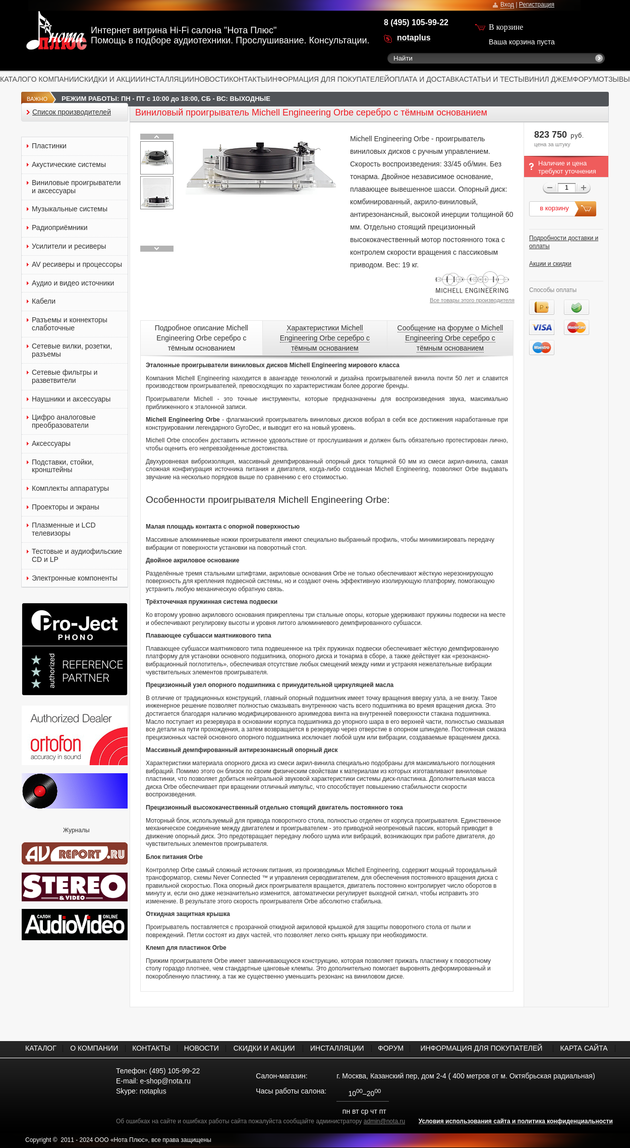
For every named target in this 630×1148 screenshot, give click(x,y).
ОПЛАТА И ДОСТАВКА (426, 79)
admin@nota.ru (384, 1121)
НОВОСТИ (211, 79)
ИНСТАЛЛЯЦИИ (168, 79)
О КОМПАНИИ (55, 79)
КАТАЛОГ (15, 79)
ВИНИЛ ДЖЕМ (549, 79)
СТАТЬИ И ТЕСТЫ (494, 79)
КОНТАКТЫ (248, 79)
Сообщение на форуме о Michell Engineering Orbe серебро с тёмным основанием (450, 338)
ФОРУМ (586, 79)
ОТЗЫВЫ (614, 79)
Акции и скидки (550, 263)
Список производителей (71, 112)
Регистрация (536, 4)
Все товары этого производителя (472, 300)
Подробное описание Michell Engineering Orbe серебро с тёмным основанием (201, 338)
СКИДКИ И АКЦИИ (110, 79)
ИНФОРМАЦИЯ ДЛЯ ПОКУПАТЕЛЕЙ (328, 79)
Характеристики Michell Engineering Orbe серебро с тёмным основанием (325, 338)
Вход (507, 4)
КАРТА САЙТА (583, 1048)
